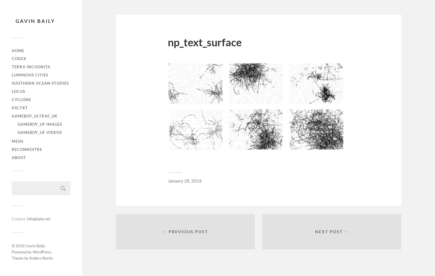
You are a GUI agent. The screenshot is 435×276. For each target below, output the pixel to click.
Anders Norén (41, 258)
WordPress (42, 252)
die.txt (20, 107)
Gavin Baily (35, 21)
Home (18, 50)
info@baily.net (38, 219)
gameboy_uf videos (40, 132)
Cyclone (21, 99)
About (19, 157)
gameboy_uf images (40, 124)
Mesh (17, 141)
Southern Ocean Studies (40, 83)
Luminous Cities (30, 75)
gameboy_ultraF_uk (34, 116)
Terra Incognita (31, 66)
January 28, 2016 (185, 180)
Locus (18, 91)
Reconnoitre (27, 149)
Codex (19, 58)
